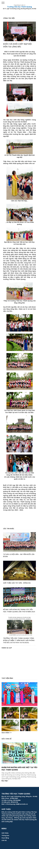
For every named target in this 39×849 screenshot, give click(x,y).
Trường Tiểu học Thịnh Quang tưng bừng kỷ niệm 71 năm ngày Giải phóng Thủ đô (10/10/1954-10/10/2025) (19, 640)
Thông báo (5, 835)
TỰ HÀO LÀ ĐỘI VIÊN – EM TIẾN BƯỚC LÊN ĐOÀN (18, 555)
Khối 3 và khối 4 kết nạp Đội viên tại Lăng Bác (17, 45)
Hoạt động (5, 838)
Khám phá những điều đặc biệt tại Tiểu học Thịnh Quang (19, 768)
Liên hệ (4, 840)
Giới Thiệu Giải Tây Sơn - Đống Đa (17, 583)
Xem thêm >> (7, 733)
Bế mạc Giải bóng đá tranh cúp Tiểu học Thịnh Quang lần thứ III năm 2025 (19, 610)
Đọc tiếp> (5, 781)
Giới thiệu (5, 833)
